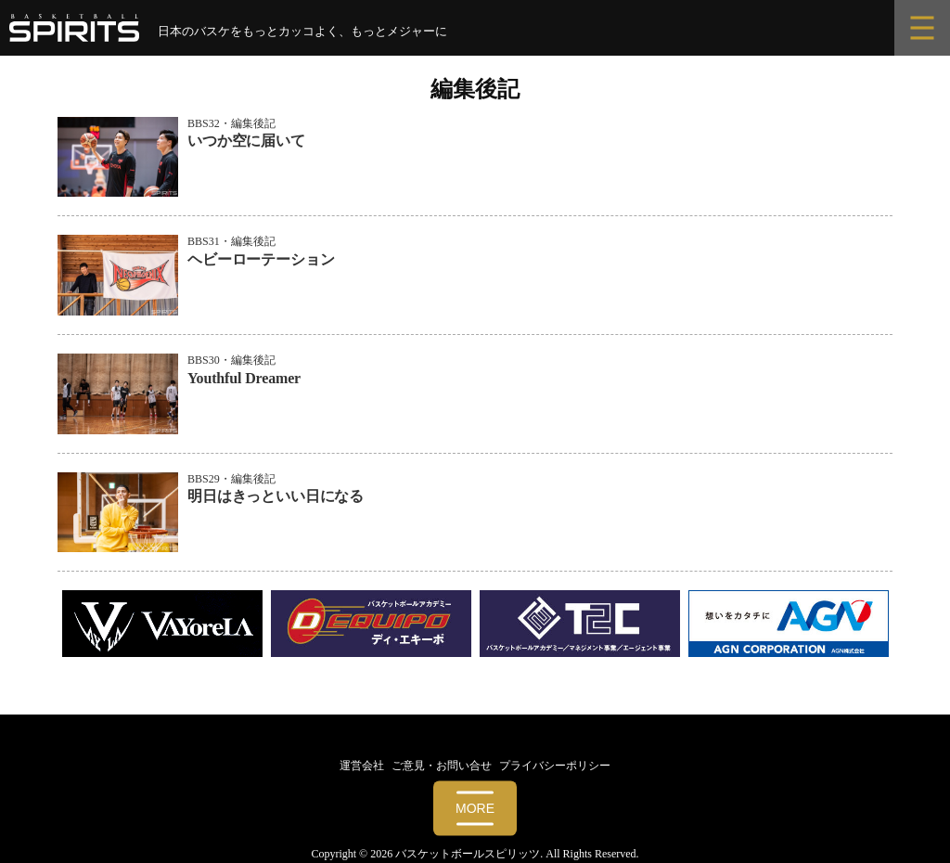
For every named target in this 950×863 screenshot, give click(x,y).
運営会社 (362, 765)
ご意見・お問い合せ (442, 765)
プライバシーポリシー (554, 765)
